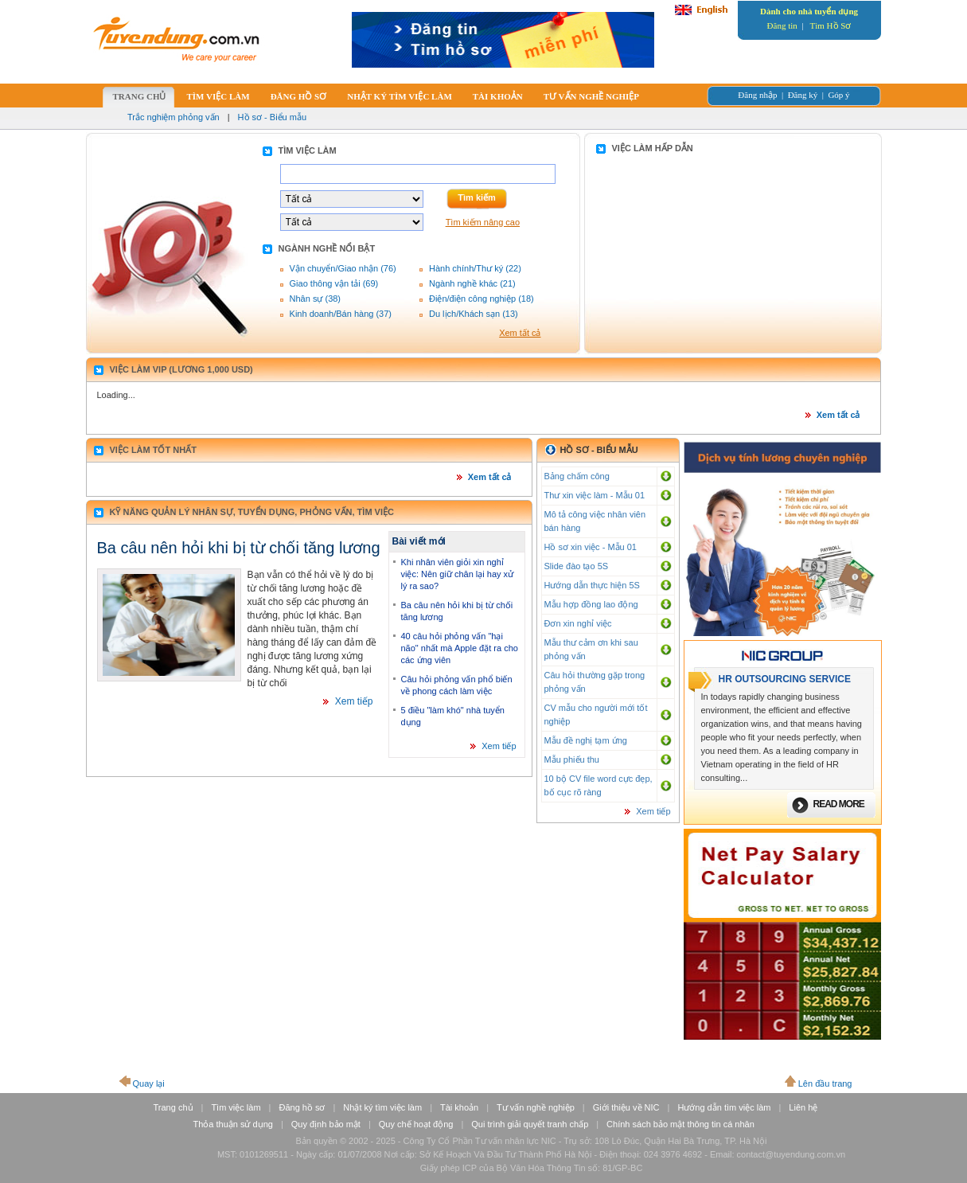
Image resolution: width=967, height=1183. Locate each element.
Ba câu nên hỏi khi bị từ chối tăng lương (238, 547)
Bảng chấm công (577, 476)
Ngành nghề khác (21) (472, 283)
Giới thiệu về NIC (626, 1107)
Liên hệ (803, 1107)
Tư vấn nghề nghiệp (536, 1107)
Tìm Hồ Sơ (831, 25)
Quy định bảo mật (326, 1124)
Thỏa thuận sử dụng (233, 1124)
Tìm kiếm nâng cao (483, 222)
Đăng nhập (757, 95)
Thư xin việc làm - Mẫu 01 (594, 495)
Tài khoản (459, 1107)
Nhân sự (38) (315, 298)
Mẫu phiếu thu (571, 759)
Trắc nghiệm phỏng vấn (173, 117)
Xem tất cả (519, 333)
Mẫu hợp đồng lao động (591, 604)
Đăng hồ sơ (302, 1107)
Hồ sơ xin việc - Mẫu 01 (590, 547)
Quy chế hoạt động (416, 1124)
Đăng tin (782, 25)
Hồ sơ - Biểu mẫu (272, 117)
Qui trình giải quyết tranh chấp (529, 1124)
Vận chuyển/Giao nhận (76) (343, 268)
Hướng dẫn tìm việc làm (723, 1107)
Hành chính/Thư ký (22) (475, 268)
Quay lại (149, 1083)
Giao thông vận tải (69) (334, 283)
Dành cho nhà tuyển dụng (809, 11)
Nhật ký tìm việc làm (382, 1107)
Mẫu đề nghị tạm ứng (585, 740)
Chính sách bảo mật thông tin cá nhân (680, 1124)
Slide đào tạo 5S (576, 566)
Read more (838, 804)
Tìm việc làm (235, 1107)
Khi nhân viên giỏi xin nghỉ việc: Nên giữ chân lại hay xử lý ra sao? (457, 574)
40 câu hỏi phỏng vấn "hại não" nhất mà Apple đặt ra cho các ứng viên (459, 648)
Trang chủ (173, 1107)
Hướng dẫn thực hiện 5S (592, 585)
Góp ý (838, 95)
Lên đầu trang (825, 1083)
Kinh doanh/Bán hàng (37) (341, 313)
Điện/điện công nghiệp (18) (481, 298)
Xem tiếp (354, 701)
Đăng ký (803, 95)
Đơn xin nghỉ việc (578, 623)
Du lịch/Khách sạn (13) (473, 313)
